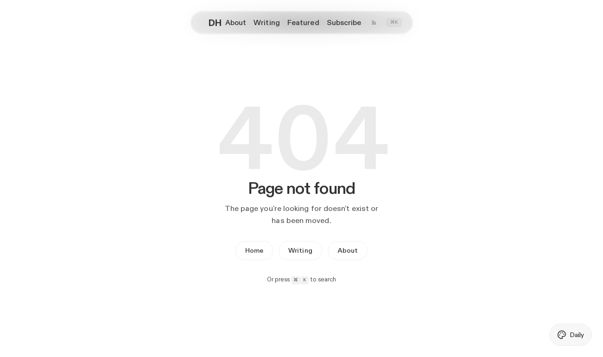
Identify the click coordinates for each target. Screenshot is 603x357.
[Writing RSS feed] (374, 23)
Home (254, 250)
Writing (300, 250)
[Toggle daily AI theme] (570, 335)
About (347, 250)
